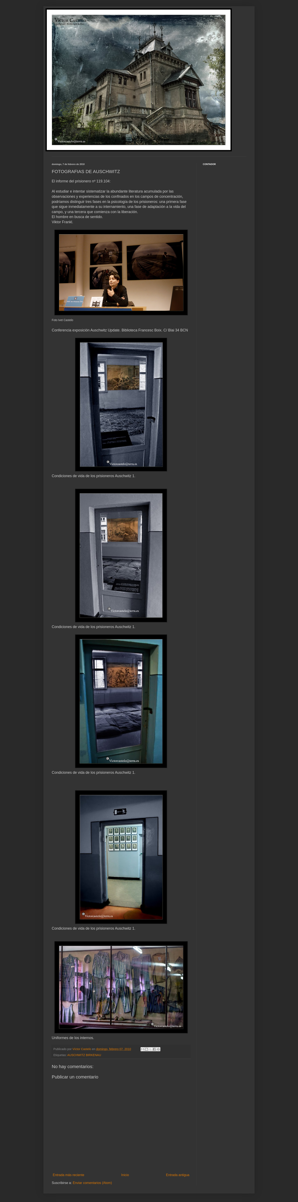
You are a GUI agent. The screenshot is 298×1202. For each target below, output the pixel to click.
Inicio (125, 1175)
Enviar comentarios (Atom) (92, 1183)
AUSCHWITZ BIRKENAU (84, 1055)
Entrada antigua (177, 1175)
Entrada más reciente (68, 1175)
